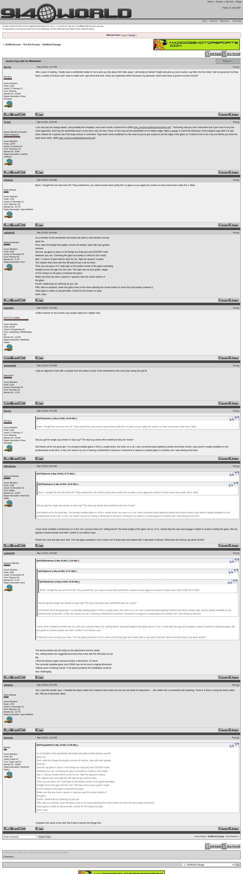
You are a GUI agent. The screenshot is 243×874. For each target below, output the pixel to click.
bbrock (7, 22)
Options (227, 16)
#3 (238, 136)
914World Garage (216, 792)
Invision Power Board (110, 848)
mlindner (8, 135)
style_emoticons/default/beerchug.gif (77, 93)
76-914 (7, 77)
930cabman (10, 422)
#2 (238, 78)
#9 (238, 509)
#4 (238, 188)
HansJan (8, 693)
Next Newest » (232, 792)
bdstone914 (10, 321)
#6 (238, 321)
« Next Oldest (200, 792)
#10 (237, 641)
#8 (238, 422)
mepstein (8, 263)
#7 (238, 366)
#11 (237, 693)
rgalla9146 (9, 188)
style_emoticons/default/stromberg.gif (151, 83)
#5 (238, 263)
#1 (238, 23)
